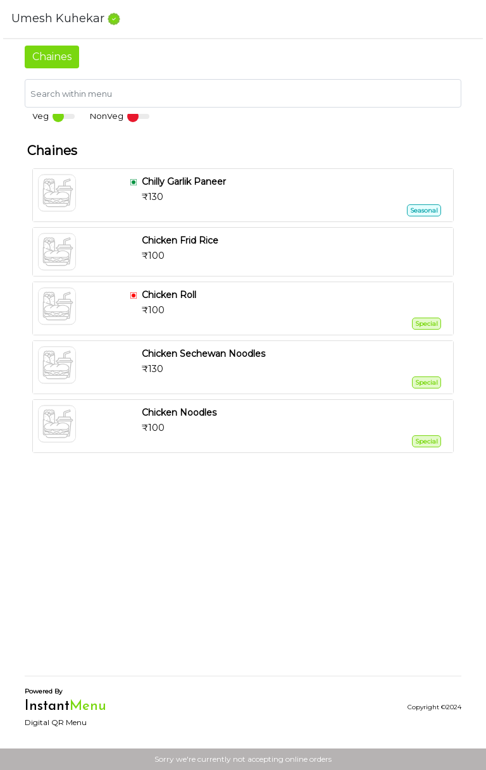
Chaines (52, 57)
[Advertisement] (243, 577)
